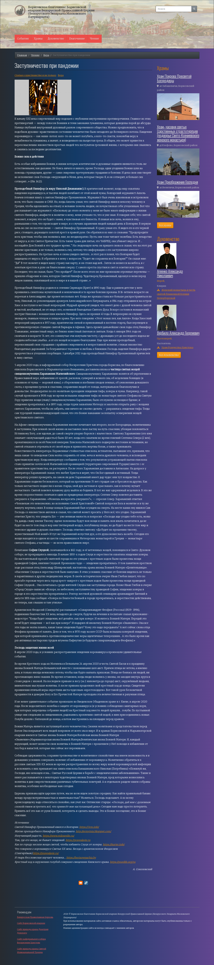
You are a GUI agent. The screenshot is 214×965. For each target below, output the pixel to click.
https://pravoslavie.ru (77, 840)
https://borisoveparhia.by (81, 857)
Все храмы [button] (165, 225)
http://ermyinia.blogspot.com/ (93, 831)
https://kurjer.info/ (114, 844)
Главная (22, 55)
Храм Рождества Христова (177, 347)
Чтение (94, 38)
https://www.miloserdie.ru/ (58, 835)
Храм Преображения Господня (177, 182)
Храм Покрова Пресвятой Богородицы (174, 78)
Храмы (38, 38)
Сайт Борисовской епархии (31, 923)
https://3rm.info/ (89, 827)
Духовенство (56, 38)
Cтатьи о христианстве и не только (35, 75)
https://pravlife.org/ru (122, 861)
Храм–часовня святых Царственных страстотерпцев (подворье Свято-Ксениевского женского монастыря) (178, 133)
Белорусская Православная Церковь (35, 917)
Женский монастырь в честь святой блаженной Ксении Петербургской (176, 294)
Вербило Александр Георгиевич (178, 333)
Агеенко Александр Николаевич (170, 273)
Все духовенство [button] (169, 354)
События (23, 38)
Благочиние (77, 38)
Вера (46, 55)
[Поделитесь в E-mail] (81, 883)
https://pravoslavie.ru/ (46, 853)
